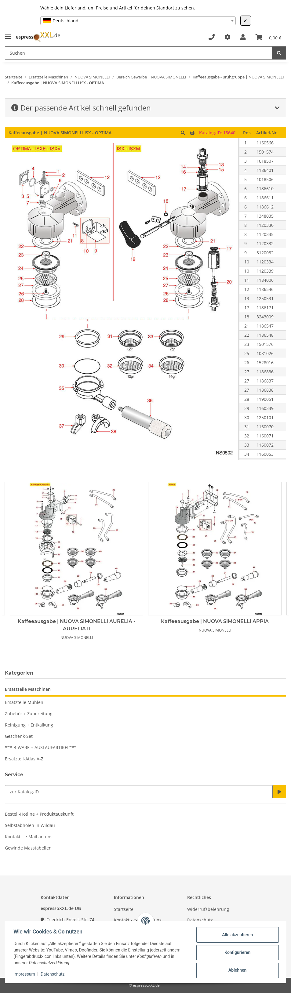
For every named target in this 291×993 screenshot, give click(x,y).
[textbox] (138, 21)
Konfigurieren (236, 952)
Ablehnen (236, 970)
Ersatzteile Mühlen (24, 702)
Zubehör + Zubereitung (29, 713)
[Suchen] (138, 53)
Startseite (123, 909)
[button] (243, 37)
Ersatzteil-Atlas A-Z (24, 759)
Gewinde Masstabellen (28, 848)
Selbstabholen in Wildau (30, 825)
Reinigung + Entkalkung (29, 725)
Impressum (25, 974)
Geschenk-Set (19, 736)
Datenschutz (200, 920)
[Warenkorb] (268, 37)
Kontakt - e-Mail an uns (29, 836)
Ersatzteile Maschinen (28, 689)
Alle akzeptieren (235, 934)
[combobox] (138, 20)
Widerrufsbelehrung (208, 909)
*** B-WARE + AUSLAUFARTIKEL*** (41, 747)
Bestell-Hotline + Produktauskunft (39, 814)
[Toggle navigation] (8, 34)
